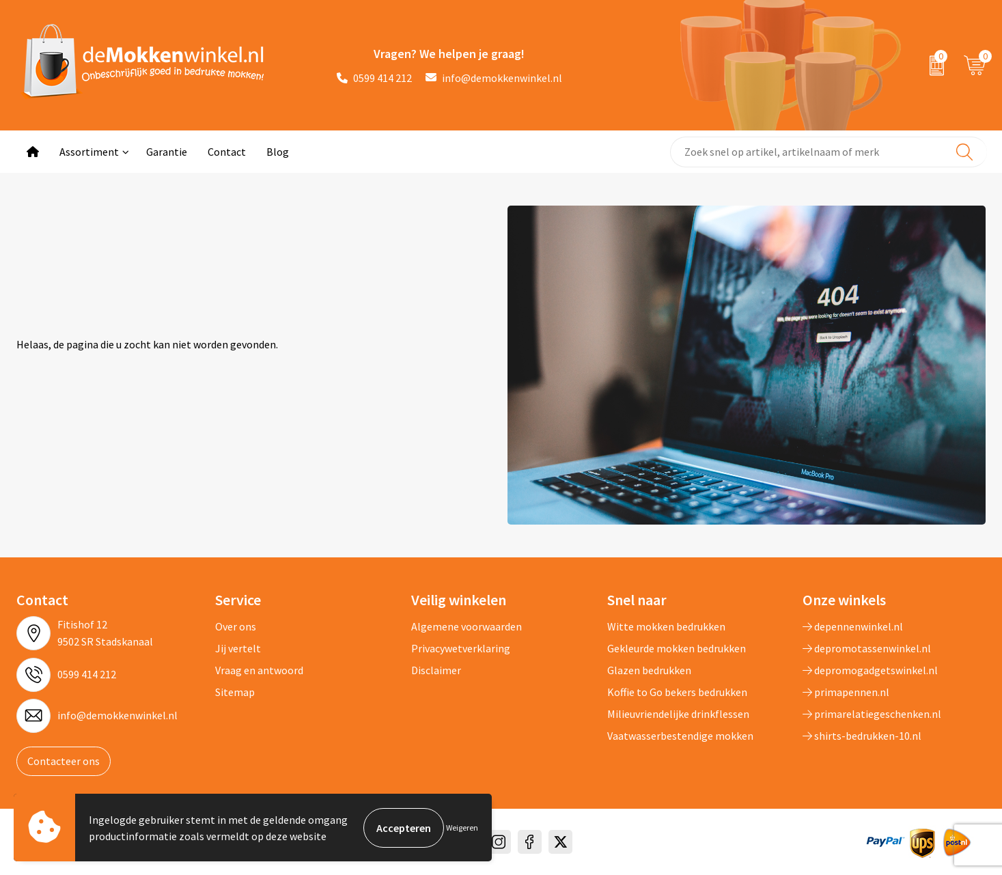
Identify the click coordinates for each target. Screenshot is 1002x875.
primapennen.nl (846, 692)
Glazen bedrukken (649, 670)
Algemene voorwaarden (466, 626)
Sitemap (235, 692)
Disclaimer (436, 670)
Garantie (166, 151)
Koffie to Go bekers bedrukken (677, 692)
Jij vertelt (238, 648)
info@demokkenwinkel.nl (494, 78)
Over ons (235, 626)
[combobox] (828, 152)
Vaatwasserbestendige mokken (680, 735)
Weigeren (462, 827)
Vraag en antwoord (259, 670)
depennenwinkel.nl (853, 626)
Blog (277, 151)
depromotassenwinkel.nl (867, 648)
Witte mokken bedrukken (666, 626)
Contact (227, 151)
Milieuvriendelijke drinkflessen (678, 714)
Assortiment (89, 151)
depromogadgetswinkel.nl (870, 670)
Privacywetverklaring (460, 648)
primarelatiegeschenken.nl (872, 714)
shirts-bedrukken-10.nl (862, 735)
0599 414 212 (374, 78)
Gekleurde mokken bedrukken (676, 648)
